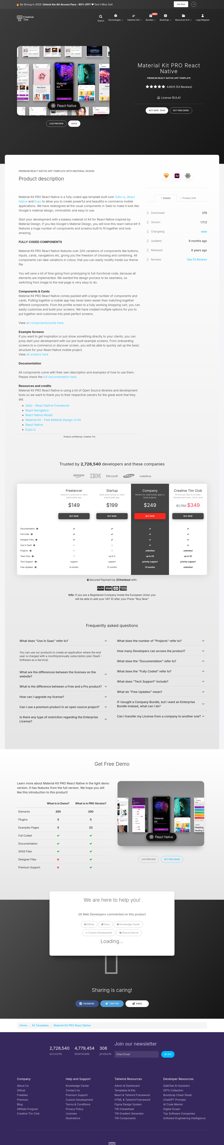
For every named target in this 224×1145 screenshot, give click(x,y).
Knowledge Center (128, 925)
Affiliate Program (27, 1109)
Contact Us (73, 1091)
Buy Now (188, 517)
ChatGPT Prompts (174, 1100)
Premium (22, 1100)
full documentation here (59, 377)
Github (89, 925)
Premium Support (77, 1096)
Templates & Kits (125, 1091)
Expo (38, 202)
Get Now (181, 4)
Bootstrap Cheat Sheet (177, 1096)
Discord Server (129, 933)
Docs (74, 123)
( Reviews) (184, 86)
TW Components (125, 1119)
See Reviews (197, 260)
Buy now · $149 (157, 110)
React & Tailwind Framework (132, 1096)
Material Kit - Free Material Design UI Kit (53, 420)
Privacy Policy (75, 1109)
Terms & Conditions (78, 1105)
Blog (20, 1105)
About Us (23, 1086)
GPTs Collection (173, 1091)
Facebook (87, 1004)
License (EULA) (169, 97)
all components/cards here (45, 323)
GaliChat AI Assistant (176, 1086)
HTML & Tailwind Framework (132, 1100)
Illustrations (73, 1119)
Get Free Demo (181, 110)
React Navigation (37, 411)
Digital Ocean (171, 1109)
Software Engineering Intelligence (184, 1119)
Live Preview (56, 123)
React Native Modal (38, 416)
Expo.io (30, 430)
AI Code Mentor (173, 1105)
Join (168, 1055)
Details (165, 198)
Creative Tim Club (28, 1114)
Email (137, 1004)
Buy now (74, 517)
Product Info (188, 198)
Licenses (71, 1114)
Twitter (112, 1004)
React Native (34, 425)
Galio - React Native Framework (47, 406)
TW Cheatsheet (124, 1109)
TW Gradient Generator (129, 1114)
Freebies (22, 1096)
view (204, 232)
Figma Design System (128, 1105)
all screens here (37, 355)
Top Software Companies (179, 1114)
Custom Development (98, 933)
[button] (101, 19)
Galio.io (120, 197)
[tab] (63, 641)
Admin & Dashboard (127, 1086)
